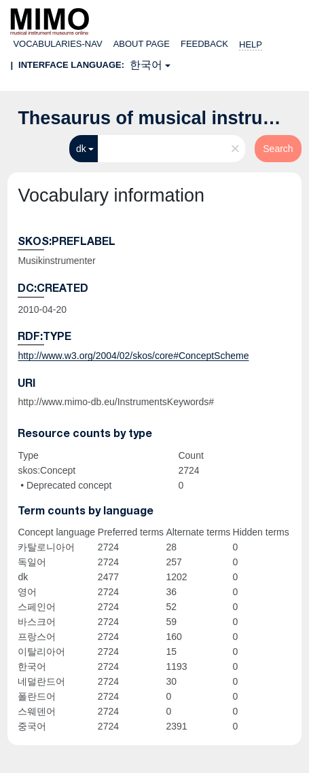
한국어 (146, 65)
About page (141, 44)
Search (278, 148)
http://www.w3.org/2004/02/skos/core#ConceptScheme (133, 355)
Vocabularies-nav (57, 44)
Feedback (204, 44)
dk (81, 148)
